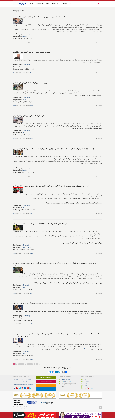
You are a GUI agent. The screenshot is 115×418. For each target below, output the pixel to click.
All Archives (40, 4)
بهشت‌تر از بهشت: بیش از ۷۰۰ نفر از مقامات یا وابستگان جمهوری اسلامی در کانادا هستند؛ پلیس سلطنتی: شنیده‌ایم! (54, 157)
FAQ (86, 392)
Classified (64, 4)
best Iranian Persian (21, 391)
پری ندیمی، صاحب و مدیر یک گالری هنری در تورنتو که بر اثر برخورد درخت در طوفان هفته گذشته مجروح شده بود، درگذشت (54, 273)
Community (26, 42)
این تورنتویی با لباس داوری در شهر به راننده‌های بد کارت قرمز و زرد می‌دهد (40, 232)
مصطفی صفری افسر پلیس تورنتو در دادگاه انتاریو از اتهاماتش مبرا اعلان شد (40, 25)
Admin (14, 50)
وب (24, 388)
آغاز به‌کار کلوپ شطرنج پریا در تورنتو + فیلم (29, 124)
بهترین (28, 388)
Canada (24, 44)
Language (16, 19)
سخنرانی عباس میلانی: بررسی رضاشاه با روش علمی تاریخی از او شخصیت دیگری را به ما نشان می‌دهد (50, 311)
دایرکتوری (22, 388)
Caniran (31, 184)
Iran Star (15, 391)
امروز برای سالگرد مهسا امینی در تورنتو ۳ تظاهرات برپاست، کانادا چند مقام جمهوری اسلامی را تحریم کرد (51, 194)
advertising (30, 391)
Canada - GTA (26, 256)
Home (14, 9)
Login (86, 394)
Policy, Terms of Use (89, 395)
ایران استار (31, 388)
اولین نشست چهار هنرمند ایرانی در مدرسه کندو (30, 91)
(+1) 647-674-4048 (66, 388)
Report (31, 114)
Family (31, 302)
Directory (55, 4)
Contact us (87, 390)
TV (70, 4)
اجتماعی (25, 389)
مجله (26, 388)
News (31, 50)
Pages (48, 4)
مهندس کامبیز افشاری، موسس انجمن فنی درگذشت (31, 60)
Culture (31, 262)
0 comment (100, 50)
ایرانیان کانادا (18, 388)
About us (87, 388)
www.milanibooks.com (84, 357)
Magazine (16, 393)
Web (28, 393)
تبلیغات (23, 389)
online (19, 393)
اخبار (14, 388)
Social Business (24, 393)
